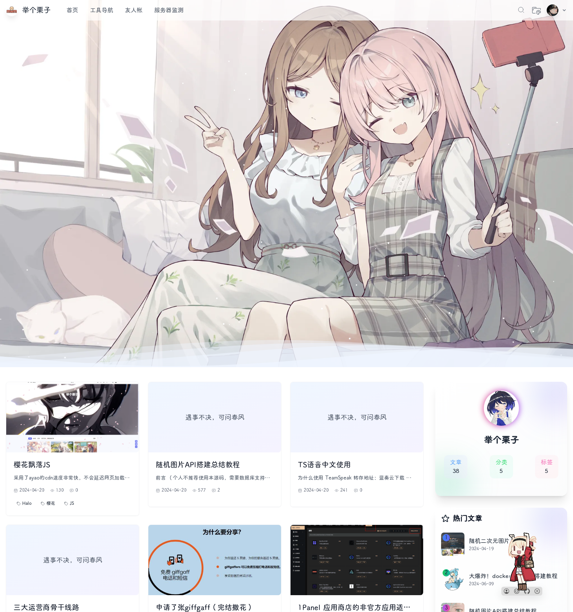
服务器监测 (168, 10)
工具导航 (101, 10)
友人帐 (134, 10)
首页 (72, 10)
